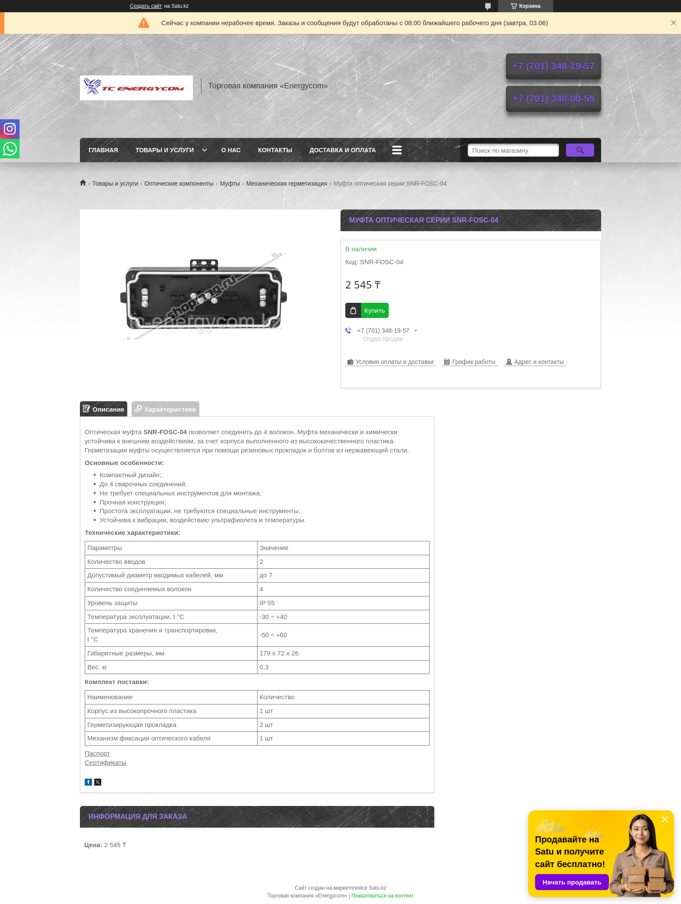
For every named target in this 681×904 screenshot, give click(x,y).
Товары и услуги (165, 150)
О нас (231, 150)
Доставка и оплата (343, 150)
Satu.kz (377, 888)
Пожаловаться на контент (382, 896)
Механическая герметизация (286, 183)
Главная (103, 150)
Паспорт (97, 753)
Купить (374, 310)
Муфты (230, 183)
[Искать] (580, 150)
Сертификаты (105, 762)
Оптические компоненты (179, 183)
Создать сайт (146, 6)
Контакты (275, 150)
